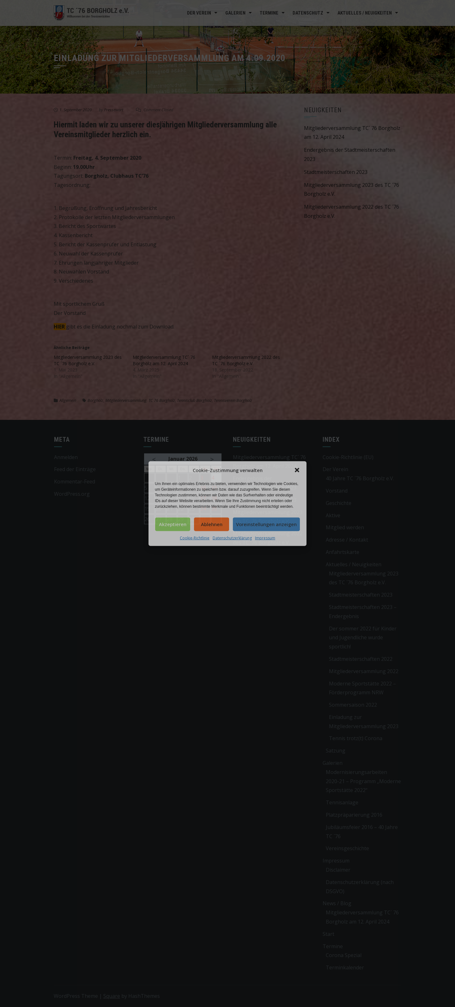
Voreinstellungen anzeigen (266, 524)
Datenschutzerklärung (232, 537)
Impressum (265, 537)
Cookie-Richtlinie (194, 537)
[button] (297, 470)
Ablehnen (211, 524)
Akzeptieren (172, 524)
